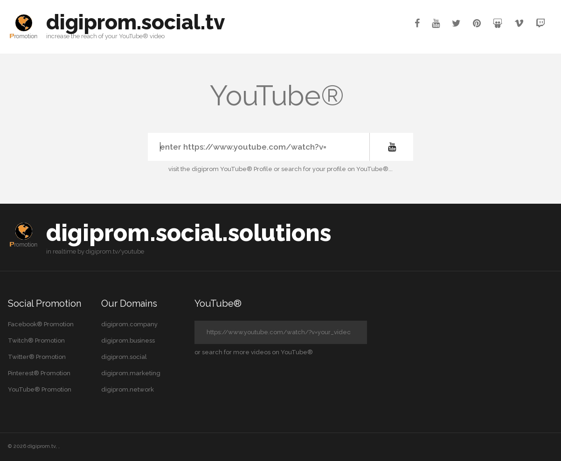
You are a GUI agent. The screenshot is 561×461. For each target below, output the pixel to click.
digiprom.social (124, 356)
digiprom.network (127, 389)
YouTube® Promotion (39, 389)
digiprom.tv (41, 446)
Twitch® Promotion (36, 340)
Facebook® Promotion (41, 324)
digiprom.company (129, 324)
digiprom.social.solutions (188, 233)
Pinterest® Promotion (39, 373)
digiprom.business (128, 340)
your (111, 36)
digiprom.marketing (130, 373)
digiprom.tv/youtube (115, 251)
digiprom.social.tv (135, 22)
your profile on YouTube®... (352, 168)
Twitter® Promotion (37, 356)
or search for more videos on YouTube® (253, 352)
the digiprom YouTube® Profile (226, 168)
